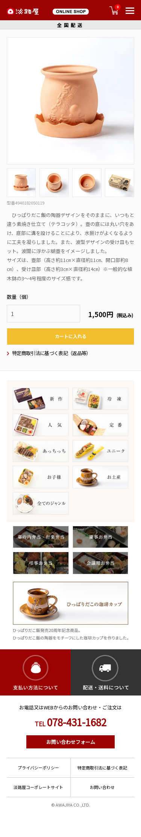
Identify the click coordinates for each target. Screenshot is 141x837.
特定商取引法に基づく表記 (102, 768)
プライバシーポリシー (38, 768)
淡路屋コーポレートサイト (38, 787)
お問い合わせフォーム (70, 741)
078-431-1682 (70, 722)
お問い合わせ (102, 787)
